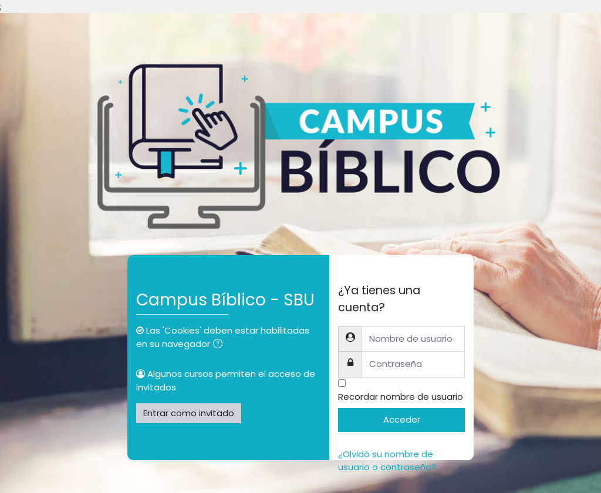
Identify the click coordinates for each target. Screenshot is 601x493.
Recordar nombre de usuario (400, 396)
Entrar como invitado (188, 413)
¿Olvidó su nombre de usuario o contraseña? (387, 460)
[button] (220, 345)
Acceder (401, 419)
